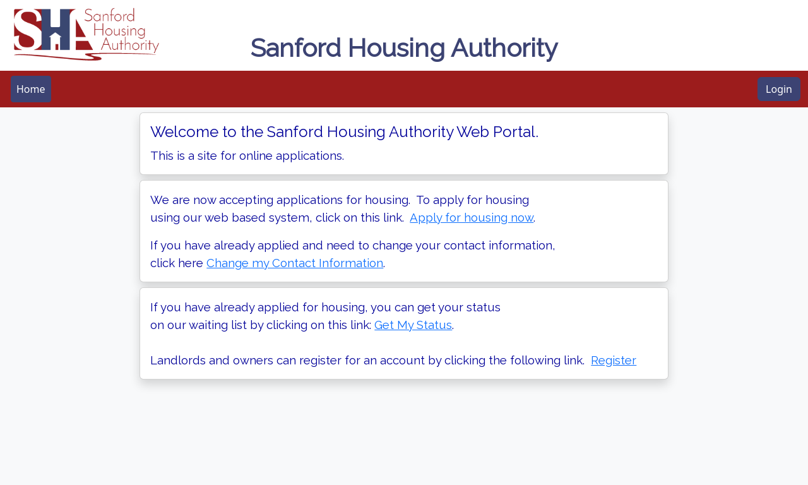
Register (613, 360)
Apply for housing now (471, 217)
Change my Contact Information (294, 263)
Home (30, 89)
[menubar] (31, 89)
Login (779, 89)
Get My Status (413, 325)
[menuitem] (31, 89)
